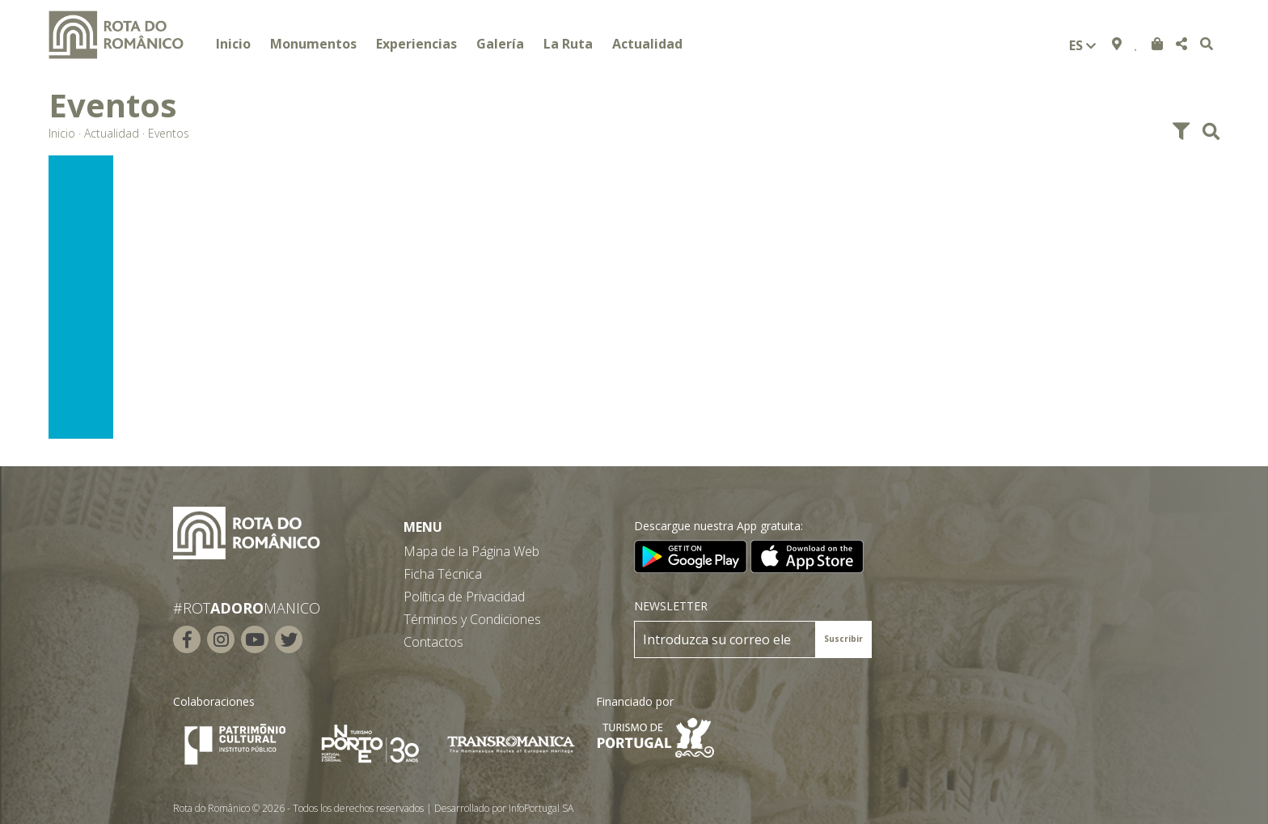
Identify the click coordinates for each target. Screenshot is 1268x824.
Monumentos (313, 44)
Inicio (233, 44)
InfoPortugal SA (541, 808)
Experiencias (416, 44)
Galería (500, 44)
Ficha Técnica (443, 574)
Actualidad (647, 44)
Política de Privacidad (464, 596)
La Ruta (568, 44)
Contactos (433, 642)
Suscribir (843, 638)
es (1082, 45)
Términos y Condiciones (472, 619)
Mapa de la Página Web (471, 551)
